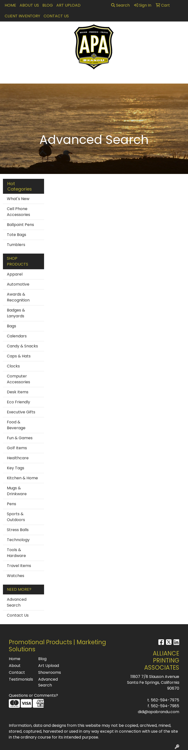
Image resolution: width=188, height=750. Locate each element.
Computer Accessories (18, 379)
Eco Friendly (18, 402)
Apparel (15, 274)
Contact (17, 672)
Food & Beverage (16, 425)
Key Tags (15, 468)
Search (120, 5)
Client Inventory (22, 16)
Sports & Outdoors (16, 517)
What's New (18, 199)
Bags (11, 326)
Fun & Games (20, 438)
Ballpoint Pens (20, 224)
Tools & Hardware (16, 552)
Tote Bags (16, 234)
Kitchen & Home (22, 478)
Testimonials (20, 679)
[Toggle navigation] (7, 78)
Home (10, 5)
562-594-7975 (165, 700)
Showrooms (49, 672)
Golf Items (17, 448)
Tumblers (16, 244)
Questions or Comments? (33, 695)
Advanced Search (16, 602)
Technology (18, 540)
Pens (11, 504)
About (15, 665)
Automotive (18, 284)
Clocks (13, 366)
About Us (29, 5)
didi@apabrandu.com (158, 712)
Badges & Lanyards (16, 313)
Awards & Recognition (18, 297)
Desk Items (17, 392)
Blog (47, 5)
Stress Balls (18, 530)
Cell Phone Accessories (18, 211)
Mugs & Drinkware (17, 491)
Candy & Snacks (22, 346)
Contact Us (56, 16)
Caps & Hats (19, 356)
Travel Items (19, 565)
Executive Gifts (21, 412)
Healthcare (18, 458)
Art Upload (68, 5)
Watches (15, 576)
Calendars (17, 336)
